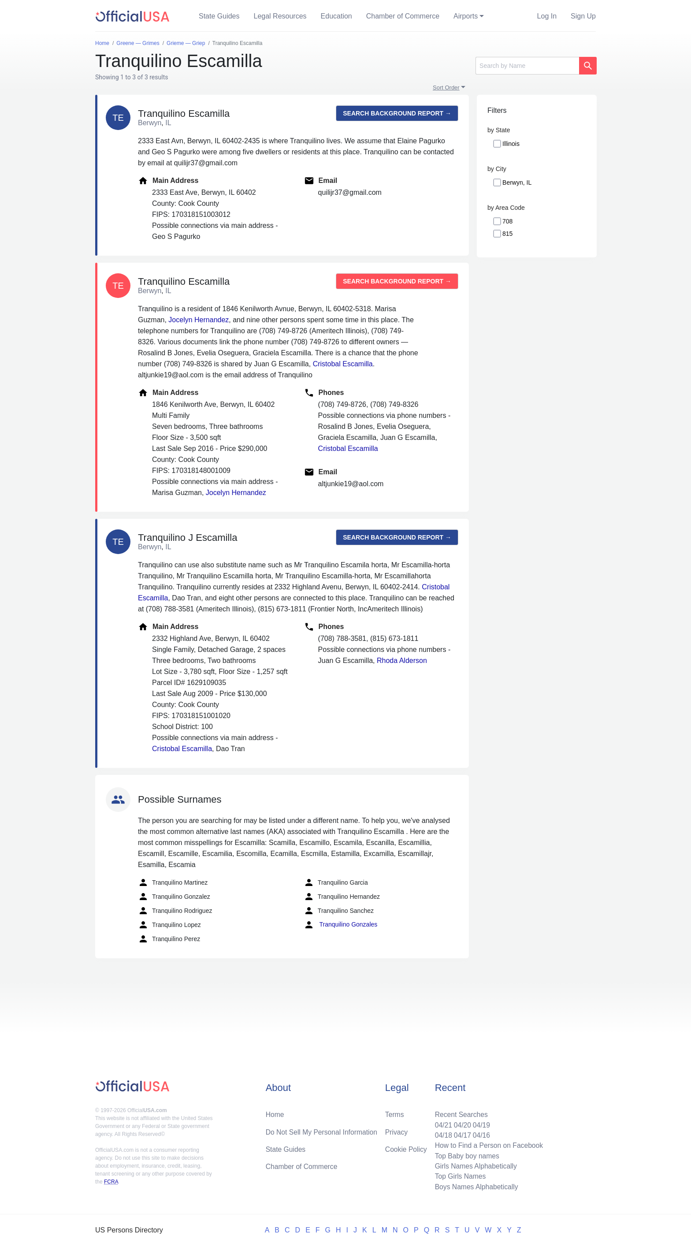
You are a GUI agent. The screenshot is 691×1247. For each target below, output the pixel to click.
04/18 (441, 1133)
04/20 (460, 1123)
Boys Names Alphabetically (474, 1186)
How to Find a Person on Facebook (487, 1144)
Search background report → (397, 113)
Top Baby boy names (465, 1154)
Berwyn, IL (516, 182)
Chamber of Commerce (402, 16)
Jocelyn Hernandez (198, 320)
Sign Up (583, 16)
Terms (394, 1112)
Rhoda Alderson (402, 660)
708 (507, 221)
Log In (547, 16)
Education (336, 16)
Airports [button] (465, 16)
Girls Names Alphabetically (474, 1165)
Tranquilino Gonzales (340, 924)
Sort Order (446, 87)
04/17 (460, 1133)
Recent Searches (459, 1112)
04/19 (480, 1123)
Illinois (511, 144)
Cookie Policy (406, 1147)
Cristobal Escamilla (343, 364)
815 (507, 234)
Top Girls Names (458, 1176)
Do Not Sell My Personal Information (323, 1130)
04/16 (480, 1133)
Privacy (396, 1130)
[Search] (527, 65)
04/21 (441, 1123)
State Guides (219, 16)
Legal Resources (280, 16)
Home (275, 1112)
